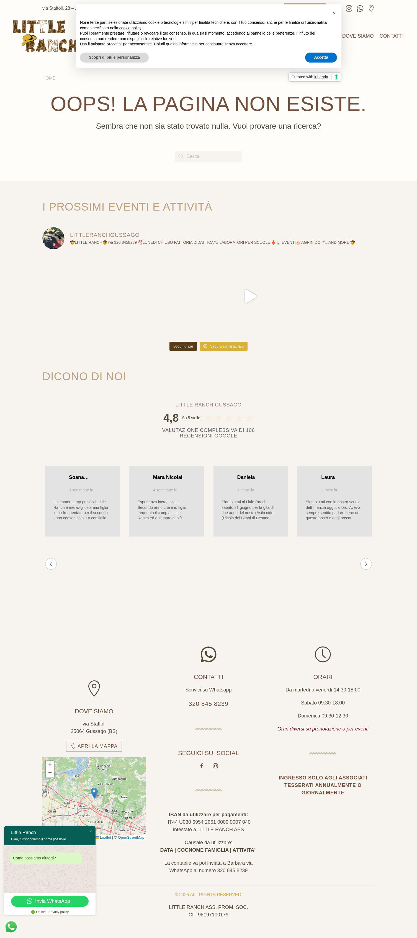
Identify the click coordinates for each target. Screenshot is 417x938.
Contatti (392, 36)
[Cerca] (208, 156)
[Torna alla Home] (45, 36)
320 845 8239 (208, 701)
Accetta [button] (321, 57)
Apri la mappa (94, 743)
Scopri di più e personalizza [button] (114, 57)
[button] (94, 790)
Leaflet (103, 835)
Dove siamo (358, 36)
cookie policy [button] (130, 28)
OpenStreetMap (131, 835)
